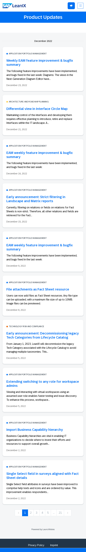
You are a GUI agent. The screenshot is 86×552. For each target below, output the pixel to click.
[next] (67, 512)
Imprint (54, 545)
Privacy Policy (36, 545)
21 (60, 512)
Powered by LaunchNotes (43, 529)
